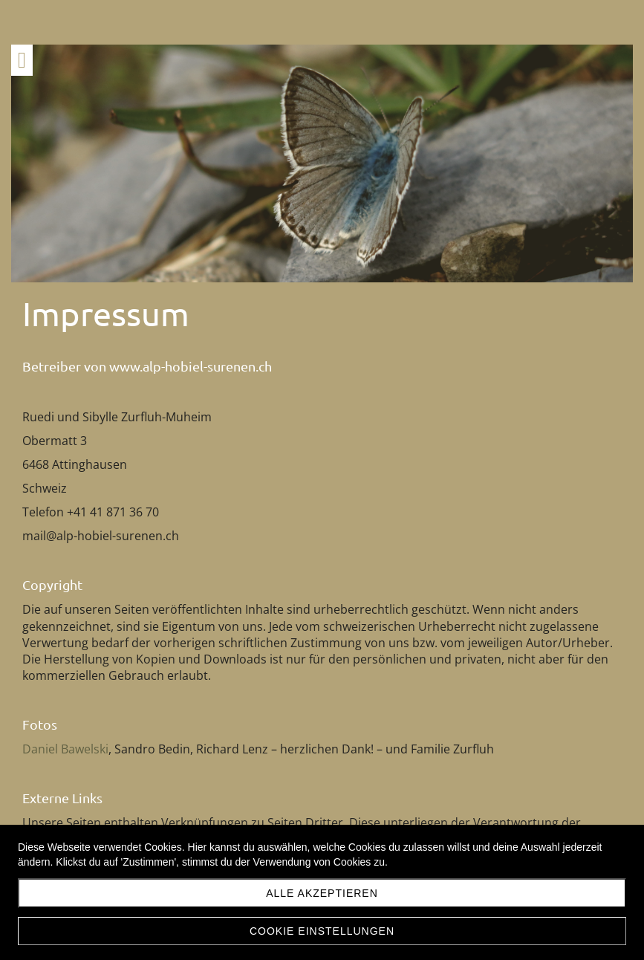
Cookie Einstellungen (322, 931)
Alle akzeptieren (322, 893)
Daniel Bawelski (65, 749)
